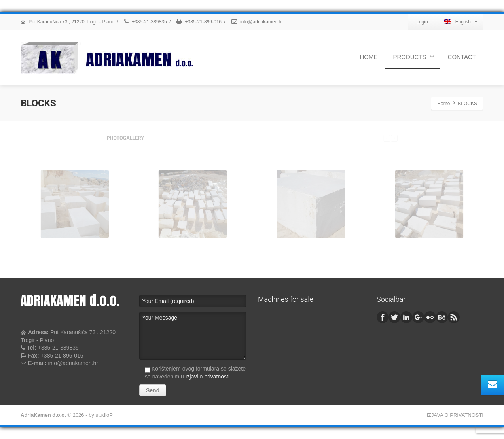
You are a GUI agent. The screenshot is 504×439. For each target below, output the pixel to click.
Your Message (192, 336)
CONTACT (462, 56)
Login (422, 22)
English (460, 22)
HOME (368, 56)
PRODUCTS (413, 56)
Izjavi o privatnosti (207, 376)
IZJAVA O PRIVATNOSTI (454, 415)
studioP (103, 415)
